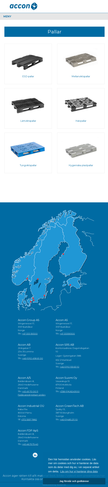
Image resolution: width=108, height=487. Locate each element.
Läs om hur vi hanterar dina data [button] (79, 471)
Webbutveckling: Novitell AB (54, 485)
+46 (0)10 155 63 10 (69, 366)
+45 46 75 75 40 (30, 444)
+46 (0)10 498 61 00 (32, 358)
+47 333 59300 (30, 333)
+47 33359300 (67, 333)
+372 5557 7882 (29, 419)
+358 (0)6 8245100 (70, 391)
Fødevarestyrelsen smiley (32, 395)
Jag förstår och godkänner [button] (74, 481)
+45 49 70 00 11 (30, 391)
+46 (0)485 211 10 (69, 419)
